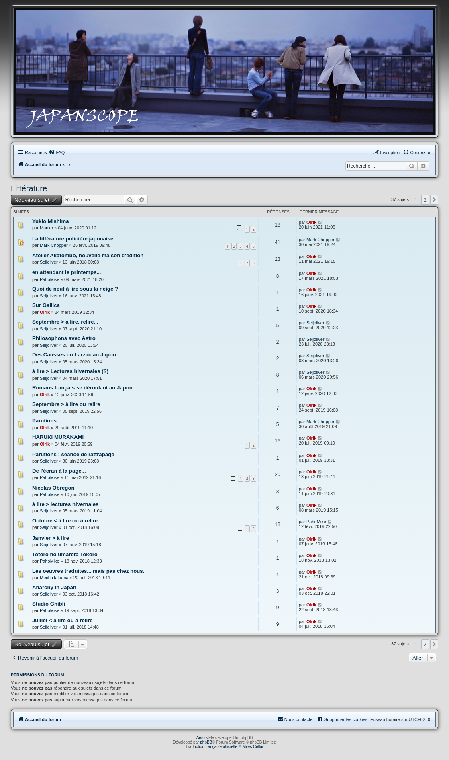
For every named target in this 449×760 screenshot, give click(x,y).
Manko (46, 227)
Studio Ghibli (48, 604)
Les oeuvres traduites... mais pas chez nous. (88, 571)
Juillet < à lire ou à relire (62, 620)
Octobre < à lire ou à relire (65, 521)
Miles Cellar (253, 746)
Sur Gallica (46, 305)
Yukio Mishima (50, 221)
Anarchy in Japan (54, 587)
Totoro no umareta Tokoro (65, 554)
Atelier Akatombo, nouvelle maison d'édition (87, 255)
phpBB (206, 742)
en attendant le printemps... (66, 272)
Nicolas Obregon (53, 488)
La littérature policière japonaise (72, 239)
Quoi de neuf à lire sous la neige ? (75, 289)
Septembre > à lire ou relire (66, 404)
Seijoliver (49, 262)
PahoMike (49, 279)
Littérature (29, 188)
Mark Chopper (54, 245)
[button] (434, 200)
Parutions (44, 421)
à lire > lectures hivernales (65, 504)
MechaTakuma (54, 577)
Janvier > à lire (50, 538)
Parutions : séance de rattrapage (73, 454)
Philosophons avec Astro (64, 338)
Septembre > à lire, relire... (65, 322)
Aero (200, 737)
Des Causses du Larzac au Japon (74, 355)
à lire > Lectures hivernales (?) (70, 371)
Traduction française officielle (211, 746)
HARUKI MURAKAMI (58, 437)
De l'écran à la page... (59, 471)
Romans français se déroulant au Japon (82, 388)
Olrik (311, 222)
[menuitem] (57, 152)
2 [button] (425, 199)
